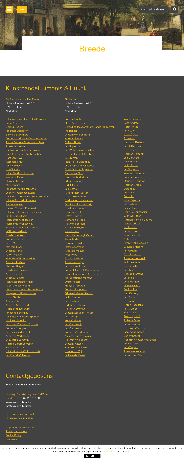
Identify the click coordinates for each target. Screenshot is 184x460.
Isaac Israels (72, 231)
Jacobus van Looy (75, 266)
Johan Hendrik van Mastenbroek (83, 274)
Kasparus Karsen (15, 177)
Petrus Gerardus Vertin (19, 343)
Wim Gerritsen (132, 216)
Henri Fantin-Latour (76, 177)
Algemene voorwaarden (20, 427)
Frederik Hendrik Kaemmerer (82, 270)
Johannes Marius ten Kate (21, 189)
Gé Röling (129, 301)
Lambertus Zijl (73, 351)
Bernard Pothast (15, 262)
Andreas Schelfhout (17, 305)
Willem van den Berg (77, 134)
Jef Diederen (131, 204)
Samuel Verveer (15, 347)
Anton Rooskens (133, 305)
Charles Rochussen (17, 270)
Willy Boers (131, 165)
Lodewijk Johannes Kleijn (20, 192)
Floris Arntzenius (75, 123)
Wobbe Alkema (133, 119)
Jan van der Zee (133, 355)
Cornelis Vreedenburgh (78, 332)
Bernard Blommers (17, 134)
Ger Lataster (131, 266)
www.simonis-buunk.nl (19, 402)
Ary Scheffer (13, 301)
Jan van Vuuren (132, 324)
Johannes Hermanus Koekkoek (23, 212)
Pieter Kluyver (14, 204)
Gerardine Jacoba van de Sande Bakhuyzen (90, 127)
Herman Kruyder (74, 243)
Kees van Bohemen (135, 173)
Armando (129, 138)
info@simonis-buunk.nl (19, 406)
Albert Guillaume (75, 196)
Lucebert (129, 270)
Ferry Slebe (131, 308)
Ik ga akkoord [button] (92, 456)
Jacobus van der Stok (18, 332)
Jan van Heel (131, 231)
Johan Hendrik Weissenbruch (23, 351)
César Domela (132, 208)
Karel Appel (131, 134)
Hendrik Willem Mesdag (20, 258)
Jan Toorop (71, 316)
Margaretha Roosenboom (21, 293)
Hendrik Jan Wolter (76, 347)
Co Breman (71, 158)
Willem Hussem (133, 246)
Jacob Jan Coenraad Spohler (22, 324)
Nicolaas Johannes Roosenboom (24, 289)
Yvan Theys (130, 312)
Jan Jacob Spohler (16, 320)
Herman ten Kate (16, 181)
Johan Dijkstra (132, 200)
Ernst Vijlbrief (132, 316)
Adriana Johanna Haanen (79, 200)
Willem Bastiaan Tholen (79, 312)
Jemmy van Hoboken (136, 243)
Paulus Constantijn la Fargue (23, 150)
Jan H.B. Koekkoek (16, 216)
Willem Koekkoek (16, 231)
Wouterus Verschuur (18, 340)
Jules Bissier (131, 161)
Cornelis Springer (16, 328)
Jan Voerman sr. (74, 328)
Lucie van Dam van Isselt (79, 165)
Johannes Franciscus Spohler (22, 316)
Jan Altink (129, 130)
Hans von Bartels (134, 142)
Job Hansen (130, 227)
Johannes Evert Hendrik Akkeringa (26, 119)
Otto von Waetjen (134, 328)
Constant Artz (73, 119)
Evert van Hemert (75, 208)
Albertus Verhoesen (17, 336)
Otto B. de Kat (132, 254)
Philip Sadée (13, 297)
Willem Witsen (74, 343)
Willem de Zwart (75, 355)
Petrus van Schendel (18, 309)
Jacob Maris (12, 243)
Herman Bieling (74, 138)
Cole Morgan (131, 281)
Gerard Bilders (14, 127)
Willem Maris (14, 251)
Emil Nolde (130, 289)
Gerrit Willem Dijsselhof (79, 169)
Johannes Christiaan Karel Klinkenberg (28, 196)
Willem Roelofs (15, 278)
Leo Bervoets (131, 157)
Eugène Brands (133, 177)
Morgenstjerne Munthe (78, 278)
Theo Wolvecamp (134, 351)
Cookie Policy (13, 435)
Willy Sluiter (72, 297)
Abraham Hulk (14, 161)
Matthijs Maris (14, 247)
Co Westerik (131, 343)
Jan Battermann (133, 146)
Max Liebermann (74, 247)
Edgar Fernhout (74, 181)
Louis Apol (12, 123)
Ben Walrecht (132, 336)
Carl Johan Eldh (74, 173)
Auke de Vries (132, 320)
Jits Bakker (71, 130)
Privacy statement (16, 431)
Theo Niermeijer (74, 262)
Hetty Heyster (73, 216)
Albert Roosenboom (18, 285)
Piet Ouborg (131, 293)
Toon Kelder (72, 239)
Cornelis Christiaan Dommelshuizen (26, 138)
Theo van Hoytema (76, 227)
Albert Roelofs (14, 274)
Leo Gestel (71, 189)
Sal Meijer (129, 277)
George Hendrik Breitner (79, 154)
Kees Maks (71, 254)
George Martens (133, 274)
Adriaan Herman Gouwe (138, 219)
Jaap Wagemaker (134, 332)
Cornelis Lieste (14, 239)
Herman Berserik (133, 154)
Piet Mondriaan (74, 258)
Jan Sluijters (72, 301)
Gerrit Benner (132, 150)
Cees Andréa (131, 123)
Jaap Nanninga (132, 285)
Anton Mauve (14, 254)
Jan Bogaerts (72, 146)
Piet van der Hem (75, 223)
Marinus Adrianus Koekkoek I (23, 227)
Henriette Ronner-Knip (19, 281)
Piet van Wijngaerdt (77, 340)
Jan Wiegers (131, 347)
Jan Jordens (130, 250)
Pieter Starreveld (75, 309)
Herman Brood (132, 185)
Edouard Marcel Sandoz (79, 293)
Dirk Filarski (71, 185)
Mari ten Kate (14, 185)
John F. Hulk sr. (14, 165)
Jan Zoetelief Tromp (18, 355)
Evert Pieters (72, 281)
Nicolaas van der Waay (78, 336)
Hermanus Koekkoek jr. (19, 223)
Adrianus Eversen (16, 146)
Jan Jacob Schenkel (17, 312)
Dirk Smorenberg (75, 305)
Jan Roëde (130, 297)
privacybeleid (109, 451)
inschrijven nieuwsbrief (20, 414)
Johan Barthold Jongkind (20, 173)
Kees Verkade (73, 320)
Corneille (129, 196)
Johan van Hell (73, 212)
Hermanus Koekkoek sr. (19, 220)
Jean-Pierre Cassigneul (78, 161)
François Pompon (75, 285)
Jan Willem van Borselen (79, 150)
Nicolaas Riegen (15, 266)
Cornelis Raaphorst (76, 289)
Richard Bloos (73, 142)
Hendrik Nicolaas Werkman (140, 339)
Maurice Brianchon (134, 181)
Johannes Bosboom (17, 130)
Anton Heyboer (133, 239)
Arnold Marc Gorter (76, 192)
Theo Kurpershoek (134, 258)
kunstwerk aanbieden (19, 418)
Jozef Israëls (13, 169)
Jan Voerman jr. (73, 324)
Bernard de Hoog (75, 220)
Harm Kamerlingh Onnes (79, 235)
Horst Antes (131, 126)
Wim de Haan (132, 223)
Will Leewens (132, 262)
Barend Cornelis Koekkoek (21, 208)
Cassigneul (130, 188)
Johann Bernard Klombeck (21, 200)
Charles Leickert (15, 235)
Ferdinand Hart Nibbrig (78, 204)
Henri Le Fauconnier (135, 212)
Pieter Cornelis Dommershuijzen (25, 142)
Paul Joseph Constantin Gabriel (24, 154)
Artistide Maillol (74, 251)
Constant (129, 192)
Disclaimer (12, 439)
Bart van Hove (14, 158)
